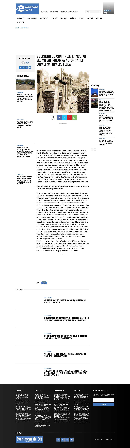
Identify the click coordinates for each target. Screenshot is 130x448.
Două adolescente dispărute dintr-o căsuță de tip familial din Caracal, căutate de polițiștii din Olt (106, 119)
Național (102, 89)
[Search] (99, 11)
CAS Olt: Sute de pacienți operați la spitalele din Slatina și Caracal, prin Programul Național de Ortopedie (24, 180)
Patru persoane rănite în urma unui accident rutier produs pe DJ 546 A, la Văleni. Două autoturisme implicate (25, 98)
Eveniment (20, 92)
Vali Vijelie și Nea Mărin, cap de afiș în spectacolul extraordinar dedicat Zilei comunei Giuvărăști (61, 404)
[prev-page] (92, 149)
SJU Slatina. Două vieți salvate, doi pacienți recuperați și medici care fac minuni (65, 301)
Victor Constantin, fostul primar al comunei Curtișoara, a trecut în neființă (25, 124)
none (44, 283)
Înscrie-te (103, 404)
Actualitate (24, 27)
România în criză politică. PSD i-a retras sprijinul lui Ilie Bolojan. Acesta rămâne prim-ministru (106, 93)
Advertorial (107, 10)
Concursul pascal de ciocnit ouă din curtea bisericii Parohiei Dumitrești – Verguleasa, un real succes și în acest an (82, 402)
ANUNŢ (105, 13)
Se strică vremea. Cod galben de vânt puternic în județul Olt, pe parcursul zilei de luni (106, 142)
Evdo (27, 63)
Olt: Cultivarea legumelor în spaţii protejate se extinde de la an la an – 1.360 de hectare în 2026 (65, 337)
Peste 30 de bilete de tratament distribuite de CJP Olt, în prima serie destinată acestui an (65, 355)
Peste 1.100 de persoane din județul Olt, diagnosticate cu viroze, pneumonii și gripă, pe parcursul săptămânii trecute (23, 415)
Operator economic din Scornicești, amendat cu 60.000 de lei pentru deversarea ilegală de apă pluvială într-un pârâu (66, 319)
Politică (101, 99)
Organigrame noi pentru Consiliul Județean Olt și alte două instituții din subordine (62, 421)
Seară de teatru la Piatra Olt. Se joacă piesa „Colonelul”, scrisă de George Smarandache (82, 414)
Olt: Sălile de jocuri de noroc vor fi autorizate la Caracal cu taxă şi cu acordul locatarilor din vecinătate (62, 409)
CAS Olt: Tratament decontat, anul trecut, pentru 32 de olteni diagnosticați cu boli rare (23, 420)
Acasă (17, 27)
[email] (103, 400)
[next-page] (95, 149)
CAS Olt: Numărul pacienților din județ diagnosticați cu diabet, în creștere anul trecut (23, 402)
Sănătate (20, 174)
